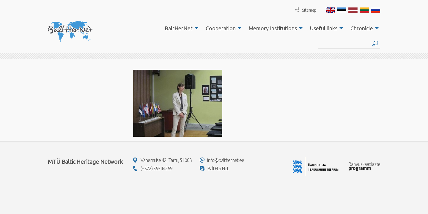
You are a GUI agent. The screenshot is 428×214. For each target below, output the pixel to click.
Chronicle (361, 28)
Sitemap (306, 9)
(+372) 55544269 (152, 168)
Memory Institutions (273, 28)
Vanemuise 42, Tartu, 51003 (162, 160)
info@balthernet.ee (222, 160)
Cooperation (221, 28)
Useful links (323, 28)
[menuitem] (180, 28)
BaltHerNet (179, 28)
